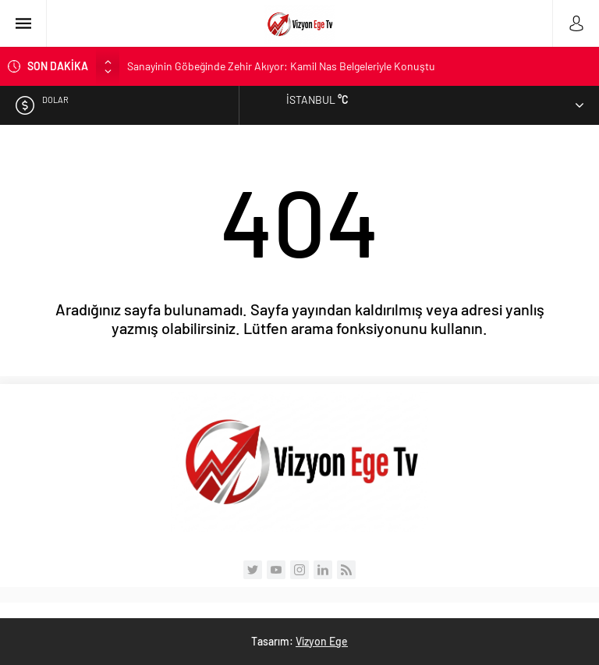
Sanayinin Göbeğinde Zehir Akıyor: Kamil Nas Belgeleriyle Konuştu (281, 66)
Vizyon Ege (322, 641)
